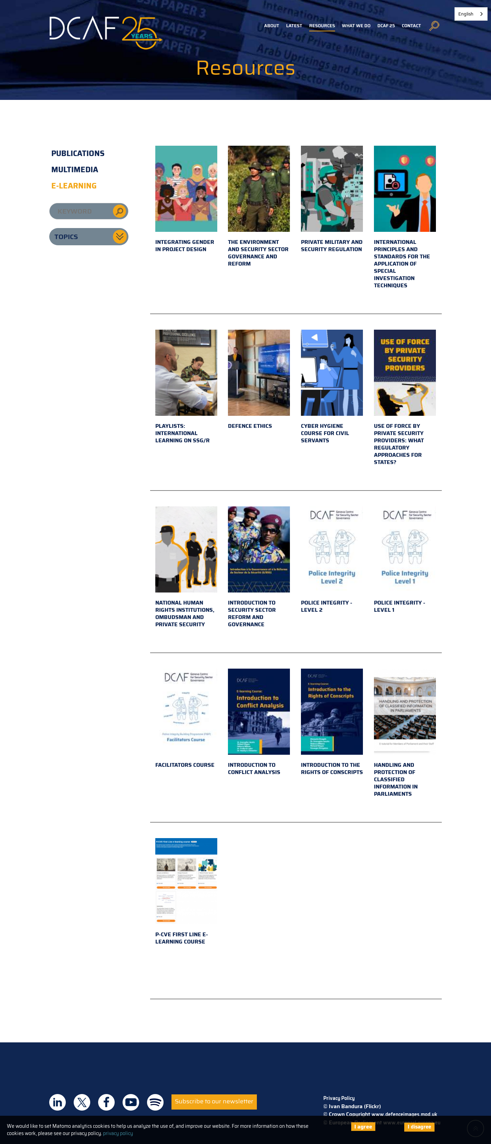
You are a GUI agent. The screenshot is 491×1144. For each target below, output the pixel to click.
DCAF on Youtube (131, 1102)
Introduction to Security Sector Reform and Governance (259, 567)
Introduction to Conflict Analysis (259, 722)
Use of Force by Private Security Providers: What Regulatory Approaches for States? (405, 398)
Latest (294, 25)
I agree (363, 1126)
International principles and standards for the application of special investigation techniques (405, 218)
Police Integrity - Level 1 (405, 560)
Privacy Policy (339, 1098)
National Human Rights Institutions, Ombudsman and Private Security (186, 567)
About (271, 25)
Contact (411, 25)
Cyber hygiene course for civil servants (332, 387)
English (465, 14)
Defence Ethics (259, 380)
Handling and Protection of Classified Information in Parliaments (405, 733)
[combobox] (471, 14)
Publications (78, 153)
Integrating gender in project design (186, 200)
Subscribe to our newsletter (214, 1101)
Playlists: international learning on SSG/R (186, 387)
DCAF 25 (386, 25)
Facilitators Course (186, 719)
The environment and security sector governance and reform (259, 207)
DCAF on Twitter (82, 1102)
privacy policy (118, 1133)
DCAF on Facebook (106, 1102)
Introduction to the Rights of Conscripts (332, 722)
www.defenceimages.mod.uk (404, 1114)
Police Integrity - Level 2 (332, 560)
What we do (356, 25)
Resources (322, 25)
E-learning (74, 186)
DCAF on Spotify (155, 1102)
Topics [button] (66, 236)
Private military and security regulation (332, 200)
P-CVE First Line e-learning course (186, 892)
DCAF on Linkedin (57, 1102)
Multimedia (74, 169)
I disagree (419, 1127)
